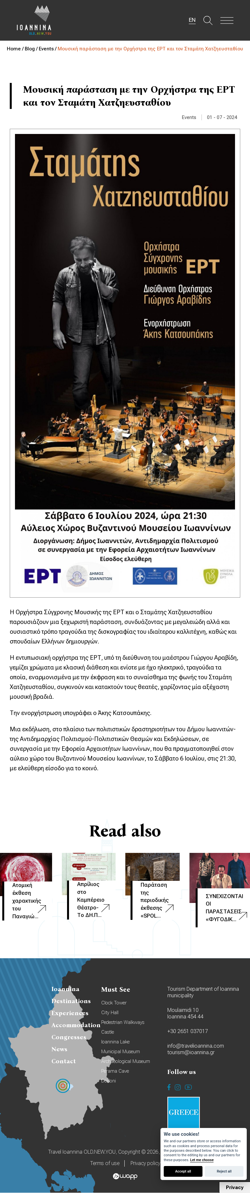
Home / (16, 49)
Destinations (71, 1001)
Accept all (183, 1171)
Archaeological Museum (125, 1062)
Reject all (224, 1171)
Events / (48, 49)
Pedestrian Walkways (122, 1023)
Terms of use (104, 1163)
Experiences (70, 1013)
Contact (63, 1061)
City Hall (109, 1013)
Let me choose (202, 1160)
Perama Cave (115, 1071)
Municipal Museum (120, 1052)
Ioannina (65, 989)
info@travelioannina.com (195, 1046)
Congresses (68, 1037)
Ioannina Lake (115, 1042)
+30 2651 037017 (187, 1031)
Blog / (32, 49)
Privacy (234, 1187)
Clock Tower (114, 1003)
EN (190, 20)
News (59, 1049)
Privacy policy (145, 1163)
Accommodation (76, 1025)
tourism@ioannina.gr (191, 1053)
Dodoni (108, 1081)
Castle (107, 1032)
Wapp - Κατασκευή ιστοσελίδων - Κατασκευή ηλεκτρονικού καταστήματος (125, 1176)
